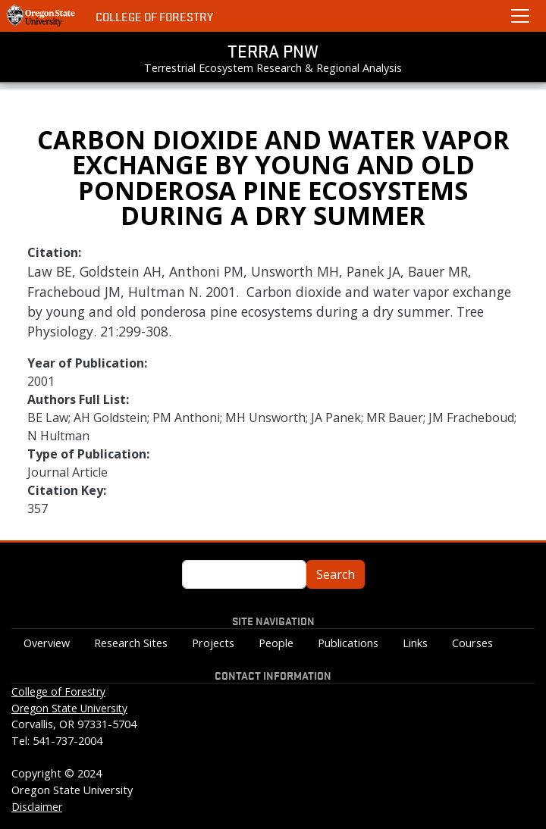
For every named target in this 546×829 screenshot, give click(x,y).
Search (335, 574)
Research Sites (131, 643)
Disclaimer (36, 806)
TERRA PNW (273, 50)
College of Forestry (154, 16)
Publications (348, 643)
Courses (472, 643)
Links (415, 643)
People (276, 643)
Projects (213, 643)
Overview (47, 643)
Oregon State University (69, 708)
